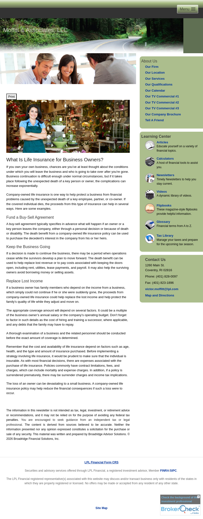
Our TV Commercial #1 (162, 96)
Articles (162, 142)
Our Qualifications (158, 84)
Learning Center (156, 136)
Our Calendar (155, 90)
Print (11, 96)
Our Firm (151, 67)
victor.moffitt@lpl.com (161, 289)
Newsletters (165, 175)
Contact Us (155, 260)
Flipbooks (164, 205)
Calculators (165, 158)
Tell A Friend (154, 120)
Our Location (155, 72)
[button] (187, 9)
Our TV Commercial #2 (162, 102)
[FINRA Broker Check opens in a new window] (180, 504)
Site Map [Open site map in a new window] (101, 508)
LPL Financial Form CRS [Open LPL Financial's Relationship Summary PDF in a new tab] (102, 462)
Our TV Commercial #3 (162, 108)
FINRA (164, 470)
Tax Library (165, 235)
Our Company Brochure (163, 114)
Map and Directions (159, 295)
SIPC (173, 470)
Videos (162, 191)
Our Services (154, 78)
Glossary (163, 222)
